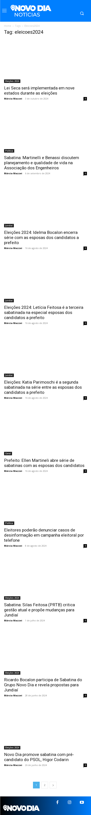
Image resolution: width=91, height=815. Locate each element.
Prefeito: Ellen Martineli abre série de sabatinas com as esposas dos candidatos (44, 463)
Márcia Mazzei (13, 98)
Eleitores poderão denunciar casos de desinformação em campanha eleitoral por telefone (44, 535)
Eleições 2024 (12, 81)
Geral (8, 453)
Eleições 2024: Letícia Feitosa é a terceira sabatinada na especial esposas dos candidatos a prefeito (43, 312)
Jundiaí (9, 225)
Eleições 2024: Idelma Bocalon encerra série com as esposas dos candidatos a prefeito (41, 237)
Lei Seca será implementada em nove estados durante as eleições (39, 91)
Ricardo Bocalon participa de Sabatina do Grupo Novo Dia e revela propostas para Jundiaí (43, 684)
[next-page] (53, 785)
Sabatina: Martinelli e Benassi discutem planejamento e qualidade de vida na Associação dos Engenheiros (41, 162)
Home (7, 26)
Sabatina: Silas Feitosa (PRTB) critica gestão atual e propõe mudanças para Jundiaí (39, 609)
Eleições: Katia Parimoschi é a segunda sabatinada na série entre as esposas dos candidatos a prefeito (43, 387)
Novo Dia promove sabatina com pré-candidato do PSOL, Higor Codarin (39, 757)
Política (9, 150)
